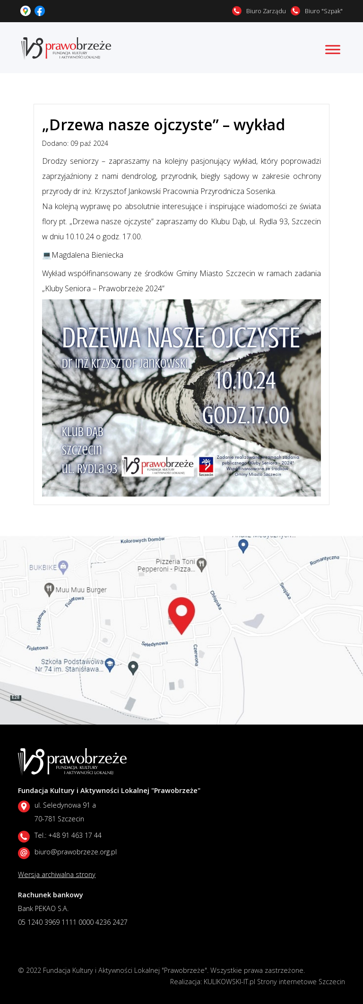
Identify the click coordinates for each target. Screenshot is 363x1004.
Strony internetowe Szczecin (301, 981)
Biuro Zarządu (266, 11)
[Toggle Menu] (332, 49)
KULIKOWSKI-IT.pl (229, 981)
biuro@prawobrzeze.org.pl (76, 851)
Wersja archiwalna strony (56, 874)
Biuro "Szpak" (324, 11)
